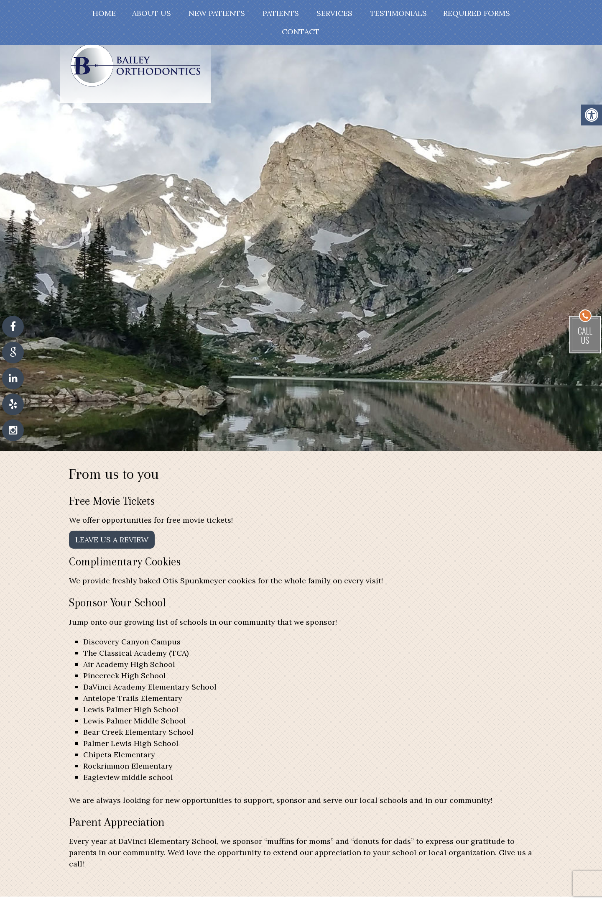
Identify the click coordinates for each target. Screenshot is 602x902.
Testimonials (398, 13)
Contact (300, 31)
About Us (151, 13)
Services (334, 13)
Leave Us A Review (111, 539)
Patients (281, 13)
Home (104, 13)
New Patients (217, 13)
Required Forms (476, 13)
